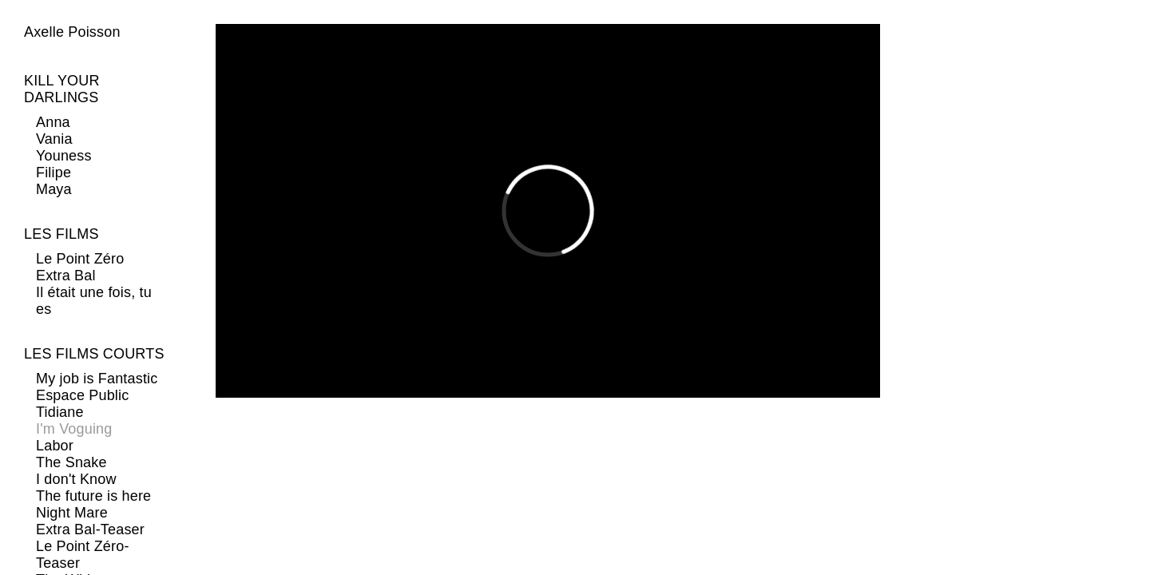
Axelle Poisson (72, 32)
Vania (54, 139)
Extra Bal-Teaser (90, 529)
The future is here (93, 496)
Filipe (53, 172)
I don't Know (76, 479)
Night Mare (72, 513)
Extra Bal (66, 276)
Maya (54, 189)
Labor (54, 446)
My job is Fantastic (96, 379)
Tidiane (60, 412)
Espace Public (82, 395)
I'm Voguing (74, 429)
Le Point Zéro (80, 259)
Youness (64, 156)
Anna (53, 122)
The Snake (71, 462)
